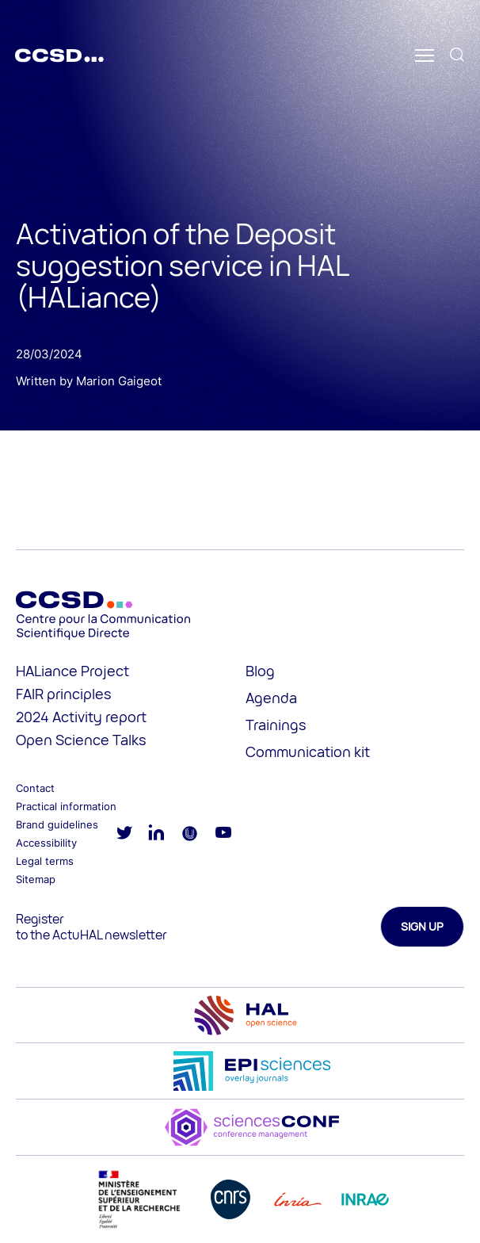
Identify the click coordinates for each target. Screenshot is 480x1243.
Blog (260, 670)
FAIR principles (63, 693)
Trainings (276, 724)
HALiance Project (72, 670)
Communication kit (308, 751)
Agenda (271, 697)
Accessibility (46, 842)
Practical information (66, 806)
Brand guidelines (57, 824)
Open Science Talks (81, 739)
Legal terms (45, 861)
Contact (35, 788)
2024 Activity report (81, 716)
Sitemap (35, 879)
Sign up (422, 926)
